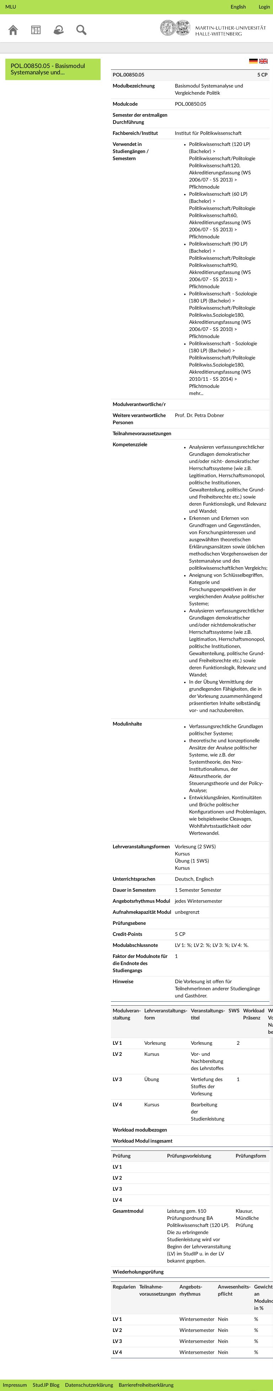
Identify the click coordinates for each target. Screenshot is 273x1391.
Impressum (15, 1385)
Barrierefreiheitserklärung (146, 1385)
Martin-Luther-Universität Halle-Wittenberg (213, 27)
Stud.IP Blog (46, 1385)
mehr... (196, 393)
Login (264, 7)
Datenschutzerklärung (89, 1385)
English (238, 7)
